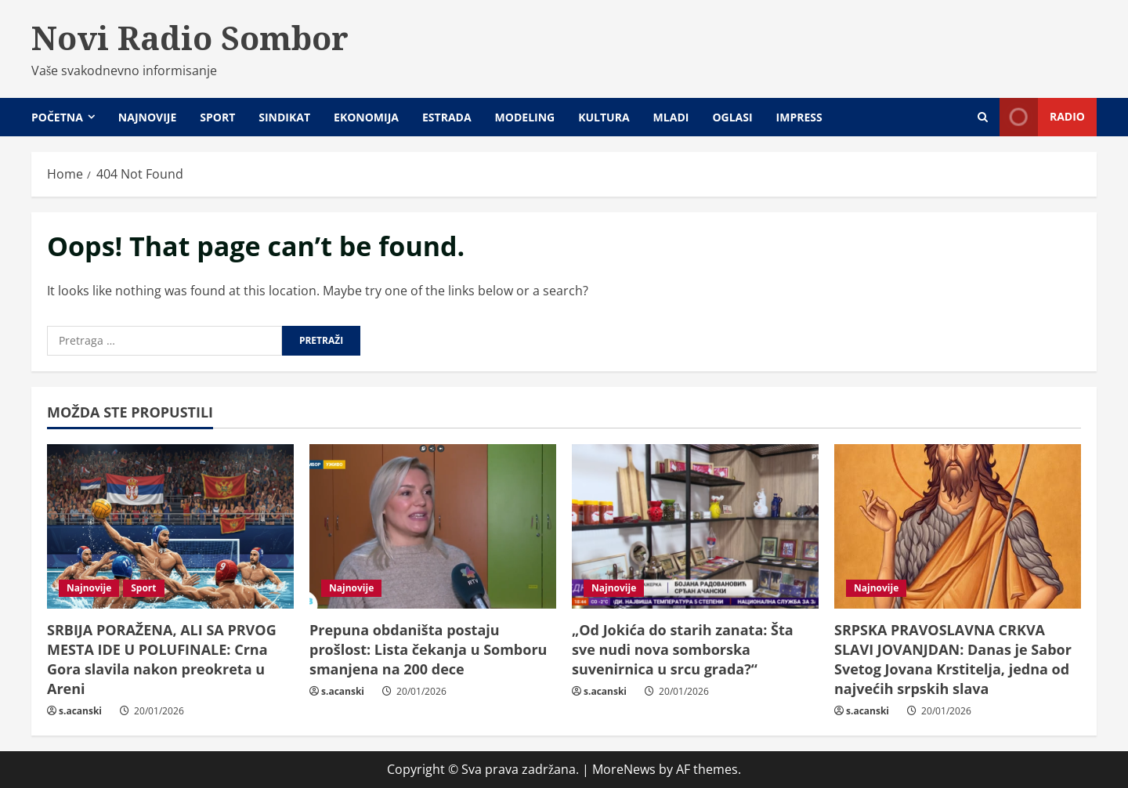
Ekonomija (366, 117)
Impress (799, 117)
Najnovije (147, 117)
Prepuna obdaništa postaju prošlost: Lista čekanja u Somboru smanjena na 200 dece (428, 649)
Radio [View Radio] (1042, 117)
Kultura (603, 117)
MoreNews (624, 769)
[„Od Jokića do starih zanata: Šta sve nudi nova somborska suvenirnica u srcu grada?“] (695, 526)
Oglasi (732, 117)
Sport (217, 117)
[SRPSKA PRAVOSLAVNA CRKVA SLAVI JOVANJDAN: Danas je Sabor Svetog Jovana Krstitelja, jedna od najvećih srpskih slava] (957, 526)
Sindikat (284, 117)
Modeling (525, 117)
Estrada (447, 117)
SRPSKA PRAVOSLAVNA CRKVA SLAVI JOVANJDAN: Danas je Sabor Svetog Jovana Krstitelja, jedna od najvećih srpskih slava (953, 659)
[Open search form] (983, 117)
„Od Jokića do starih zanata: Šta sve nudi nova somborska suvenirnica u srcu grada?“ (683, 649)
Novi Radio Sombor (190, 38)
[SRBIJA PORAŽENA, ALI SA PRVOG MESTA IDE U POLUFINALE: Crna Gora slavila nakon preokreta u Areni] (170, 526)
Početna (57, 117)
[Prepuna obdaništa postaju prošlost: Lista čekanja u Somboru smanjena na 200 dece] (432, 526)
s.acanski (80, 711)
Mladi (671, 117)
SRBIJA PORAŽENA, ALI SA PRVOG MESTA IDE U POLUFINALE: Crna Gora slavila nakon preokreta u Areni (162, 659)
